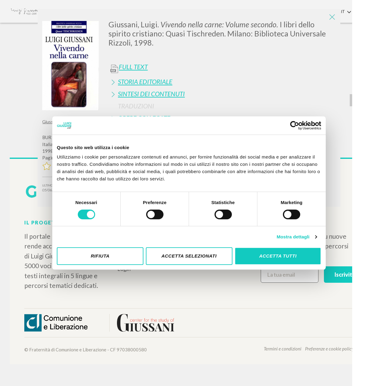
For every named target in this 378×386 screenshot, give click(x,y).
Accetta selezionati (189, 255)
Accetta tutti (278, 255)
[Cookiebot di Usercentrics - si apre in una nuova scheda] (294, 125)
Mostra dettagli (293, 236)
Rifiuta (100, 255)
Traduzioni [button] (136, 105)
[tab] (222, 82)
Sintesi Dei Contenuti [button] (151, 93)
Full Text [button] (133, 66)
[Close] (331, 18)
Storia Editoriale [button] (145, 81)
